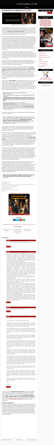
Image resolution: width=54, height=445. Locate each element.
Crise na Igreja (20, 224)
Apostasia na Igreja (10, 224)
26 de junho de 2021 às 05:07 (30, 316)
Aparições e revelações (43, 61)
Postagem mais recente (7, 439)
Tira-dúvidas (33, 224)
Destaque (25, 224)
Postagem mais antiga (31, 439)
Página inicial (19, 439)
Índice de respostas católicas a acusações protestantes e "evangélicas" (45, 79)
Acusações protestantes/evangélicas (45, 57)
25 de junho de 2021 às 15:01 (30, 307)
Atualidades (16, 224)
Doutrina (29, 224)
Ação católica (41, 53)
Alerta (40, 59)
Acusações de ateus (42, 55)
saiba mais (10, 145)
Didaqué (20, 85)
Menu (27, 7)
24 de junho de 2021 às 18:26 (30, 240)
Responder (8, 246)
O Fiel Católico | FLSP (27, 4)
